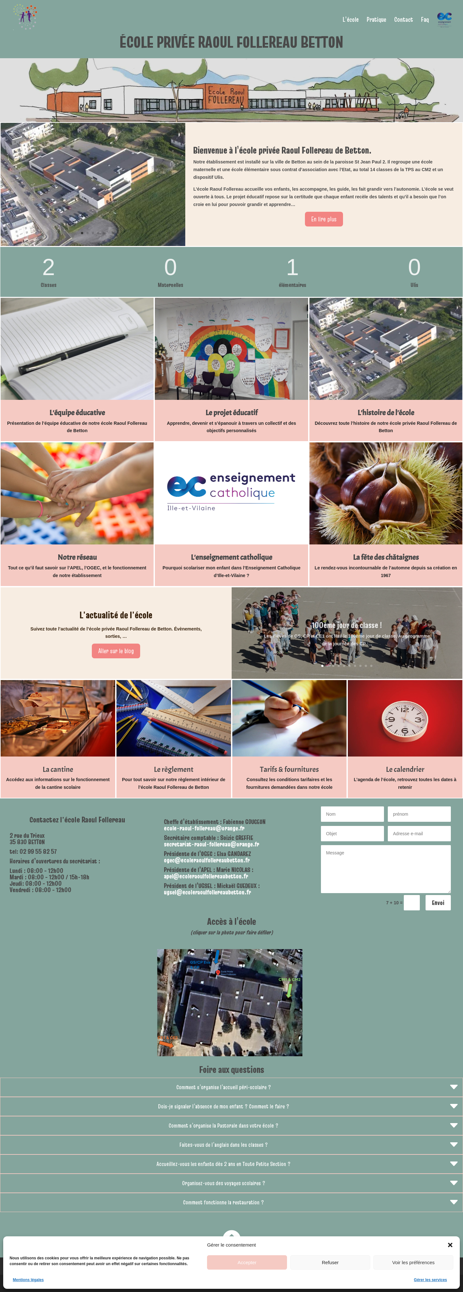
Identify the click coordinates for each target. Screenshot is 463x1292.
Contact (403, 20)
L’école (351, 20)
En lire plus (324, 219)
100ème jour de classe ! (347, 632)
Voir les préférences (413, 1262)
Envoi (438, 902)
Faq (425, 20)
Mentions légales (28, 1280)
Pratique (376, 20)
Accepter (246, 1262)
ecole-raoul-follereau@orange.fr (204, 828)
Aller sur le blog (116, 650)
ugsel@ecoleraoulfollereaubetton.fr (207, 892)
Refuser (330, 1262)
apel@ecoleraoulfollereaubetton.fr (206, 876)
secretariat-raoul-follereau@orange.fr (211, 844)
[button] (450, 1245)
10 (371, 666)
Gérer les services (430, 1280)
